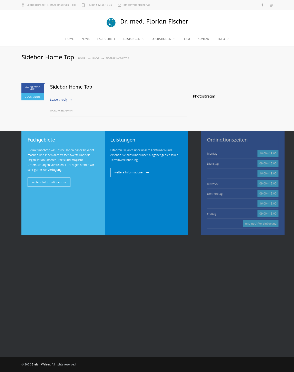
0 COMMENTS (32, 96)
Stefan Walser (41, 364)
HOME (69, 39)
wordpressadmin (61, 110)
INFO (221, 39)
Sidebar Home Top (71, 87)
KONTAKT (204, 39)
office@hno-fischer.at (136, 5)
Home (82, 58)
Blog (95, 58)
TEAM (186, 39)
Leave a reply (59, 99)
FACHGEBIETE (106, 39)
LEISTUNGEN (131, 39)
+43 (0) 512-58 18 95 (99, 5)
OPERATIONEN (161, 39)
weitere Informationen (46, 182)
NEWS (86, 39)
